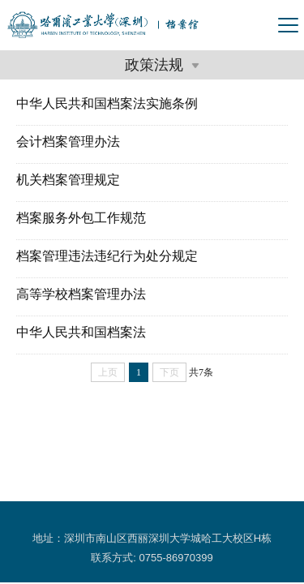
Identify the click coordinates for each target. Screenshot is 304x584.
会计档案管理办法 (68, 141)
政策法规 (160, 65)
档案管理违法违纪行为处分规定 (107, 256)
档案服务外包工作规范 (81, 218)
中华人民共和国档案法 (81, 332)
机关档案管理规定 (68, 180)
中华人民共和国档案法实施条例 (107, 103)
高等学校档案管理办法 (81, 294)
